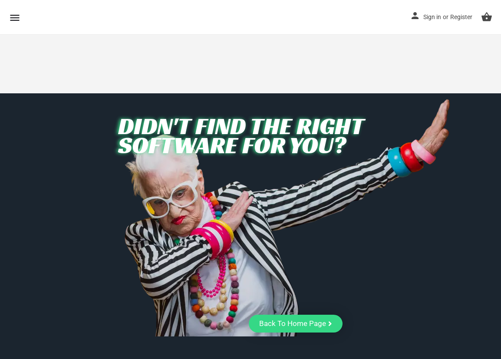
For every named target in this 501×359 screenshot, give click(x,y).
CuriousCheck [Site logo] (71, 17)
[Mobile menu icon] (15, 17)
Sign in (432, 16)
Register (461, 16)
